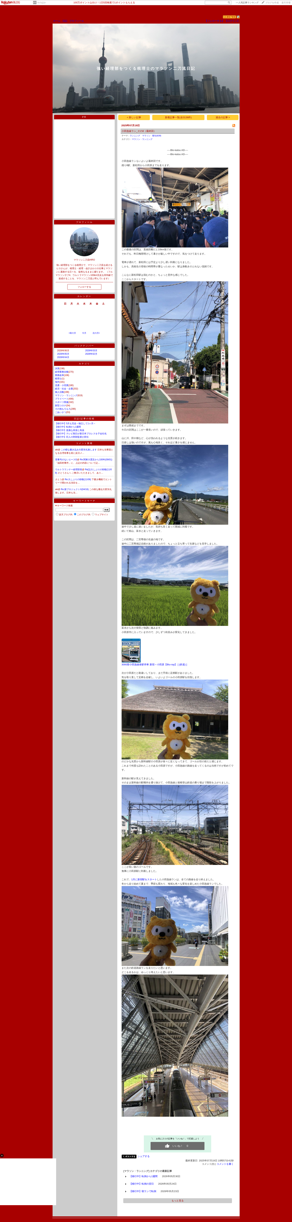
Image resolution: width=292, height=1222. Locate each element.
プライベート (61, 398)
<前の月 (72, 333)
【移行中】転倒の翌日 (141, 1183)
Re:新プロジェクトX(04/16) (75, 489)
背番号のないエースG (66, 459)
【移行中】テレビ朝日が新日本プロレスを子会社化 (81, 433)
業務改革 (59, 375)
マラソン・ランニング (66, 395)
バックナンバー (84, 345)
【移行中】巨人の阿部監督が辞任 (72, 437)
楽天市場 (286, 2)
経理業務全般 (61, 372)
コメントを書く (225, 1164)
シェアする (143, 1156)
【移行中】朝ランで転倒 (142, 1191)
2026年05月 (63, 354)
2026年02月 (91, 354)
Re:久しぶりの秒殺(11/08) (78, 479)
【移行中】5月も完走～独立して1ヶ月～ (75, 423)
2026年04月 (63, 357)
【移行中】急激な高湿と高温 (69, 430)
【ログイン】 (232, 20)
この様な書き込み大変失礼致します (79, 449)
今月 (84, 333)
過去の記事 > (223, 117)
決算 (57, 368)
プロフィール (76, 20)
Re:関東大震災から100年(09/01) (96, 459)
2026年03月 (91, 350)
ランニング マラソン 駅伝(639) (145, 135)
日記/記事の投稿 (84, 418)
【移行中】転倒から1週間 (68, 427)
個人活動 (59, 392)
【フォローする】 (214, 20)
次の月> (96, 333)
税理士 (58, 378)
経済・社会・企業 (64, 388)
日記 (64, 20)
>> (247, 2)
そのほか (41, 2)
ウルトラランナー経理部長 (68, 469)
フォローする (84, 287)
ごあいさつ (60, 412)
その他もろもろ (63, 409)
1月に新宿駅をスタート (144, 879)
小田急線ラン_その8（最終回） (139, 131)
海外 (57, 382)
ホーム (56, 20)
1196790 (229, 17)
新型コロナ (60, 405)
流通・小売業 (61, 385)
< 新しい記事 (134, 117)
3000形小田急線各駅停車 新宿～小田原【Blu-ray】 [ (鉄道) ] (154, 664)
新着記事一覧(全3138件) (178, 117)
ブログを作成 (272, 2)
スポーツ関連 (61, 402)
